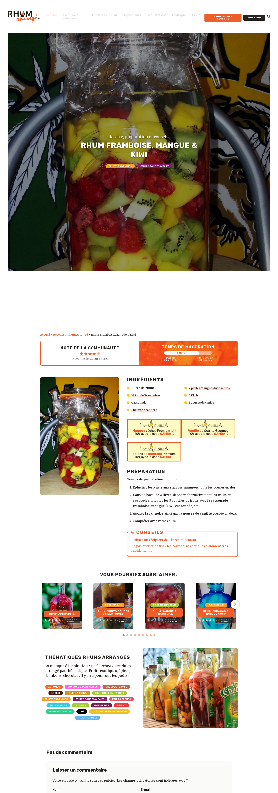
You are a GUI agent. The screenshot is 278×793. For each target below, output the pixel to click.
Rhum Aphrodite (62, 612)
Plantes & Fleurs (60, 711)
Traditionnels (87, 717)
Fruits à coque (77, 692)
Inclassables (58, 705)
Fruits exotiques (120, 166)
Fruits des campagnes (109, 692)
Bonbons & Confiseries (83, 686)
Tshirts (191, 13)
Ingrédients (127, 13)
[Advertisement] (139, 304)
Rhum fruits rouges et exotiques (113, 610)
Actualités (93, 13)
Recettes (51, 13)
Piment (121, 705)
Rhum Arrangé (78, 334)
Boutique (173, 13)
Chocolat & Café (116, 686)
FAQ (110, 13)
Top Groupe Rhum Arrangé (109, 711)
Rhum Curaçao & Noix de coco (216, 611)
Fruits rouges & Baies (154, 166)
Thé (81, 711)
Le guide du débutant (70, 16)
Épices (55, 692)
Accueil (45, 334)
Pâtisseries (101, 705)
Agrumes (54, 686)
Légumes (80, 705)
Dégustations (151, 13)
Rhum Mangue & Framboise (165, 611)
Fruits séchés (121, 699)
